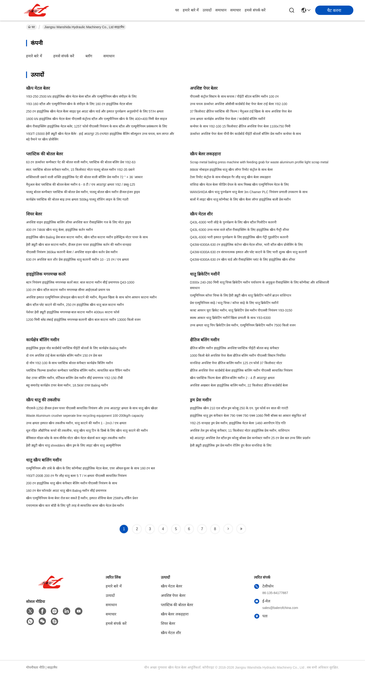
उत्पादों (207, 10)
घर (177, 10)
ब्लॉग (88, 56)
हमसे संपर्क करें (255, 10)
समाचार (235, 10)
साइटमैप (52, 667)
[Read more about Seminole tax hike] (228, 529)
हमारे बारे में (191, 10)
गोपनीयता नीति (35, 667)
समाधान (220, 10)
